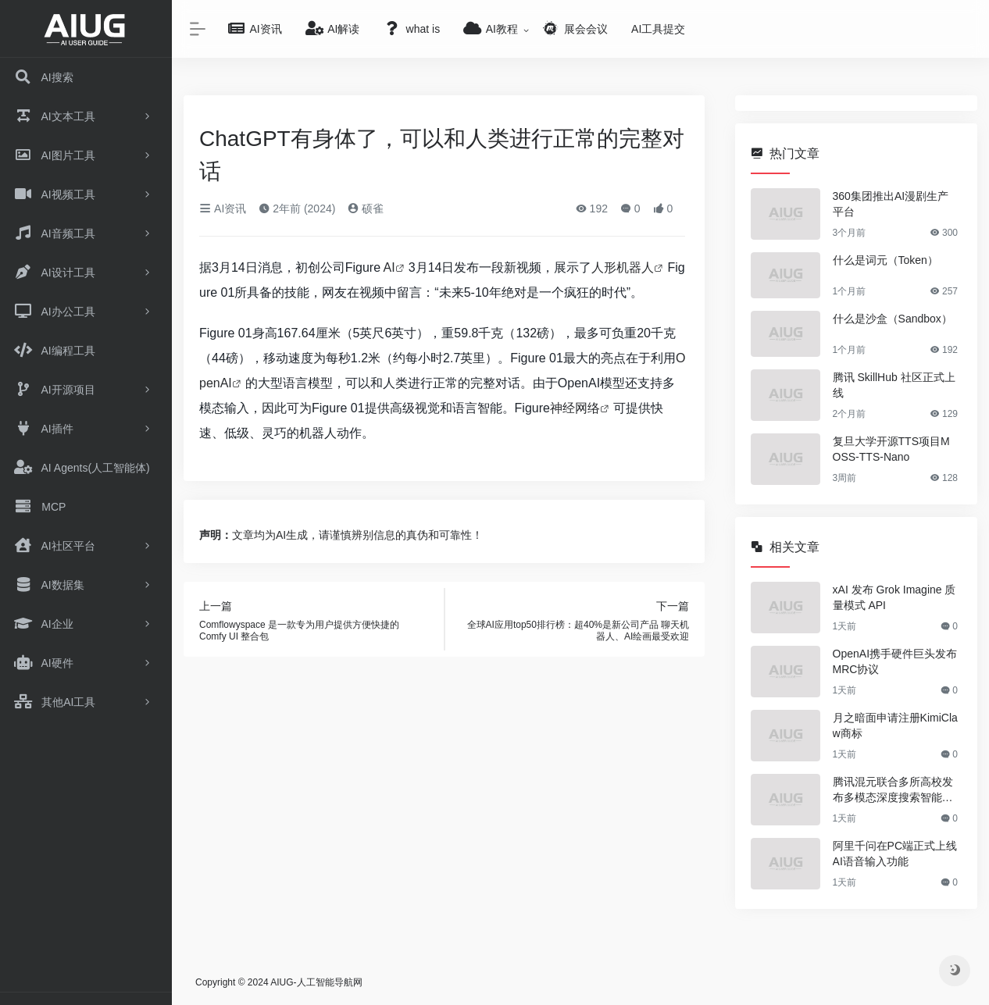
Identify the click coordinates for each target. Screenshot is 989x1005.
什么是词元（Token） (885, 260)
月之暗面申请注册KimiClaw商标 (895, 725)
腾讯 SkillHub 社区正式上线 (894, 385)
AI (389, 267)
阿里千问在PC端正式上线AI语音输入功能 (895, 853)
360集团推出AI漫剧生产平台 (891, 204)
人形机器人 (622, 267)
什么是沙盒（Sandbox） (892, 318)
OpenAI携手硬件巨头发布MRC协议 (895, 661)
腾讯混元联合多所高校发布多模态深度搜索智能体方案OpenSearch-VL (893, 790)
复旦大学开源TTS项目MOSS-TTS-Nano (891, 449)
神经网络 (575, 408)
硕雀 (366, 208)
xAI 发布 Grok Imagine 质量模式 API (894, 597)
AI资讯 (222, 208)
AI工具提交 (658, 29)
